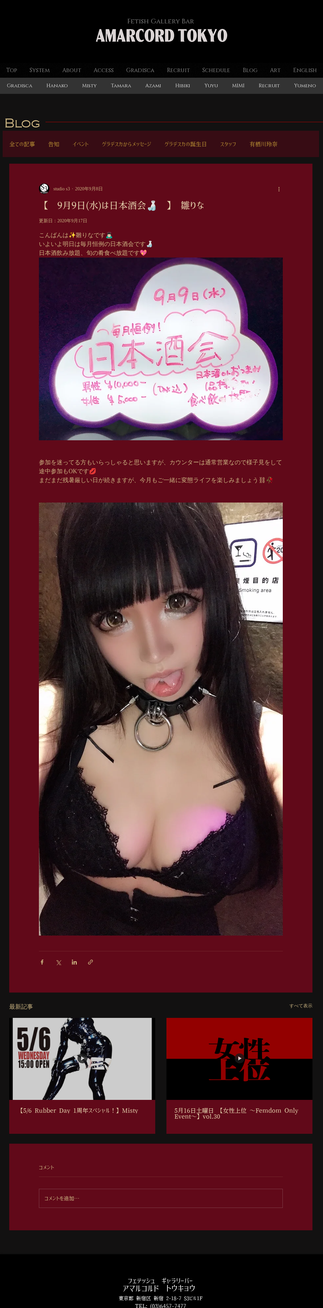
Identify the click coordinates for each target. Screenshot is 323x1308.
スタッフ (228, 144)
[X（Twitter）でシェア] (58, 962)
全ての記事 (22, 144)
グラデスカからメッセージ (126, 144)
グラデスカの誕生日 (185, 144)
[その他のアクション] (279, 189)
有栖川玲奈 (264, 144)
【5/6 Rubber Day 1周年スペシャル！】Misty (77, 1111)
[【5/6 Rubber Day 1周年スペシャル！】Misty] (82, 1059)
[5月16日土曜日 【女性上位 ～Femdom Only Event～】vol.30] (239, 1059)
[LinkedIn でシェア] (74, 962)
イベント (81, 144)
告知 (53, 144)
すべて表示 (300, 1005)
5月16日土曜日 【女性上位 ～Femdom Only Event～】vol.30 (236, 1114)
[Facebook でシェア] (42, 962)
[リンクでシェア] (90, 962)
